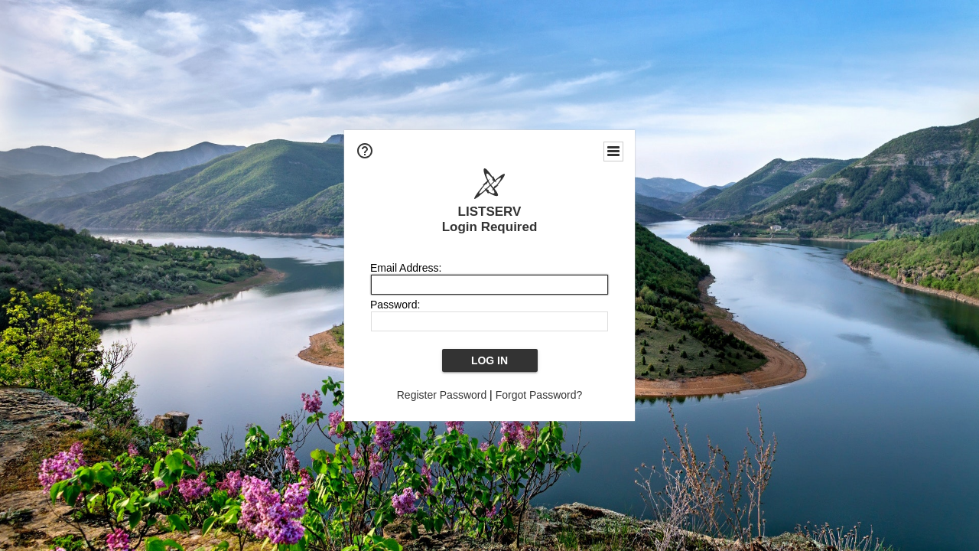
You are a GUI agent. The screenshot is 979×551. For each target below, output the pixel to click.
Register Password (442, 395)
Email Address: (405, 268)
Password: (395, 304)
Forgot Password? (539, 395)
